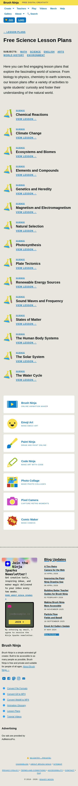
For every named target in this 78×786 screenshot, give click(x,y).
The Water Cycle (29, 375)
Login (21, 20)
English (49, 52)
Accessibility (55, 770)
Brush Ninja (11, 2)
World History (14, 55)
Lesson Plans (13, 711)
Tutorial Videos (14, 716)
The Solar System (30, 357)
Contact (69, 770)
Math (23, 52)
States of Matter (28, 319)
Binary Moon (47, 779)
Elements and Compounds (37, 170)
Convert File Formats (17, 688)
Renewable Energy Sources (38, 282)
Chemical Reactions (32, 114)
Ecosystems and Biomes (36, 152)
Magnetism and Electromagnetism (43, 208)
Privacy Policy (10, 770)
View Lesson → (26, 119)
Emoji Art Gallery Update (57, 626)
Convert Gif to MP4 (16, 694)
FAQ (39, 773)
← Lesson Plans (15, 32)
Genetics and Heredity (34, 189)
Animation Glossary (16, 705)
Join (9, 20)
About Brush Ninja (40, 764)
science (20, 110)
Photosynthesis (28, 245)
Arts (60, 52)
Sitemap (57, 764)
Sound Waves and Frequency (39, 301)
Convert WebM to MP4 (18, 700)
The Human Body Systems (37, 338)
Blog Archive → (51, 635)
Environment (36, 55)
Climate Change (28, 133)
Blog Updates (55, 559)
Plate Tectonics (28, 263)
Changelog (22, 764)
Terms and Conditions (33, 770)
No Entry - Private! (40, 758)
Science (35, 52)
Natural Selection (29, 226)
